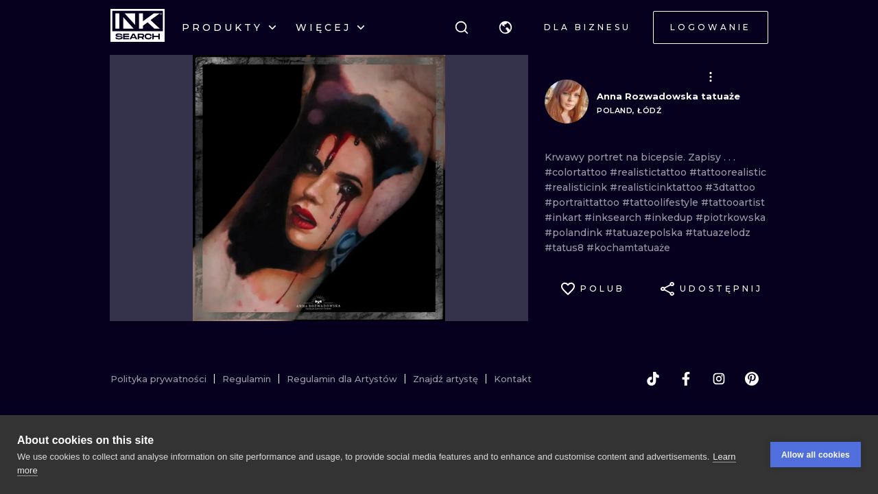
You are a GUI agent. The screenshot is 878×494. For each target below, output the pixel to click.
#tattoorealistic (727, 172)
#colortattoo (577, 172)
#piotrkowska (731, 217)
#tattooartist (733, 202)
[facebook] (685, 378)
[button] (505, 27)
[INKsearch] (137, 27)
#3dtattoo (730, 187)
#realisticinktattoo (657, 187)
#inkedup (670, 217)
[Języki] (505, 27)
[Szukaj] (461, 27)
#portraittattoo (583, 202)
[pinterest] (751, 378)
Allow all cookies (815, 455)
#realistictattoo (649, 172)
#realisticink (577, 187)
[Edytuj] (710, 76)
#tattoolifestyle (661, 202)
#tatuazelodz (717, 232)
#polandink (575, 232)
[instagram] (718, 378)
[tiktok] (653, 378)
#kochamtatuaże (628, 248)
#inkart (564, 217)
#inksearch (614, 217)
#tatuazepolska (645, 232)
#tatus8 (565, 248)
